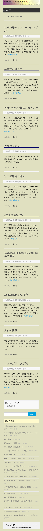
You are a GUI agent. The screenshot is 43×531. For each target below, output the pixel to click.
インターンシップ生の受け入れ (15, 466)
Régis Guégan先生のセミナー (21, 107)
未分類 (15, 60)
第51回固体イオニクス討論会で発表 (17, 480)
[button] (5, 10)
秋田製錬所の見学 (14, 176)
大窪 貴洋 (14, 36)
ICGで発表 (7, 439)
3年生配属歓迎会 (13, 214)
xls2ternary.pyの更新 (16, 294)
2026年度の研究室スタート (14, 447)
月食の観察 (10, 330)
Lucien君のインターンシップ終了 (16, 451)
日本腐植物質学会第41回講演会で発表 (17, 487)
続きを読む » (12, 54)
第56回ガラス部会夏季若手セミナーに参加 (19, 515)
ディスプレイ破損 (10, 443)
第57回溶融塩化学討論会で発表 (15, 476)
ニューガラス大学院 (16, 363)
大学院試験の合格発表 (12, 511)
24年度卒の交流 (13, 145)
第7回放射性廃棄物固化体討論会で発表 (18, 501)
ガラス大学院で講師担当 (13, 507)
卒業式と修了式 (13, 69)
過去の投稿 (10, 406)
